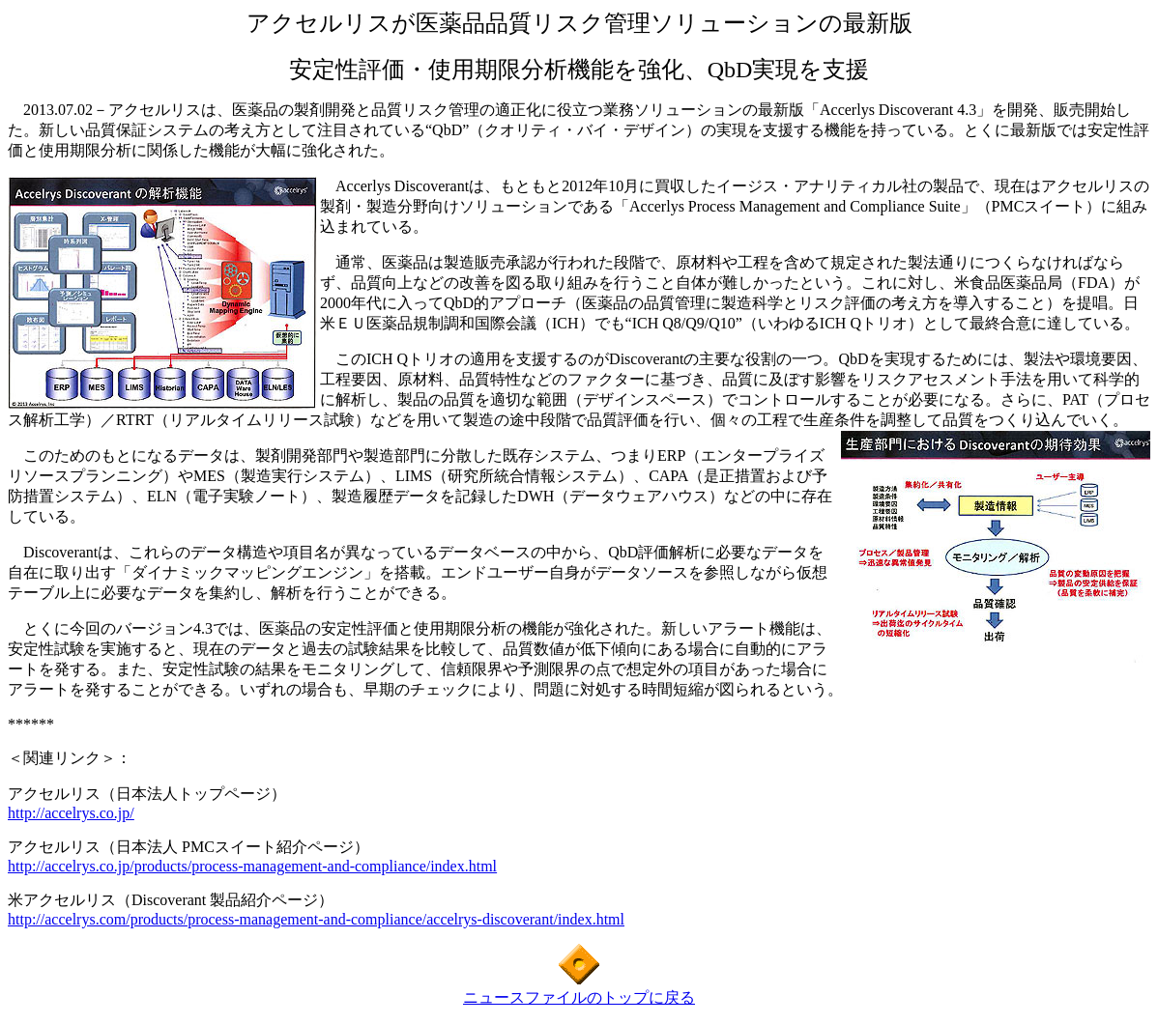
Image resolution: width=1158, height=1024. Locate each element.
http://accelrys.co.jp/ (71, 813)
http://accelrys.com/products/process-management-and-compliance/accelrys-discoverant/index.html (316, 919)
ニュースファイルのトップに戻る (579, 997)
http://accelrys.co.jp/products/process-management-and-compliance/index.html (252, 866)
